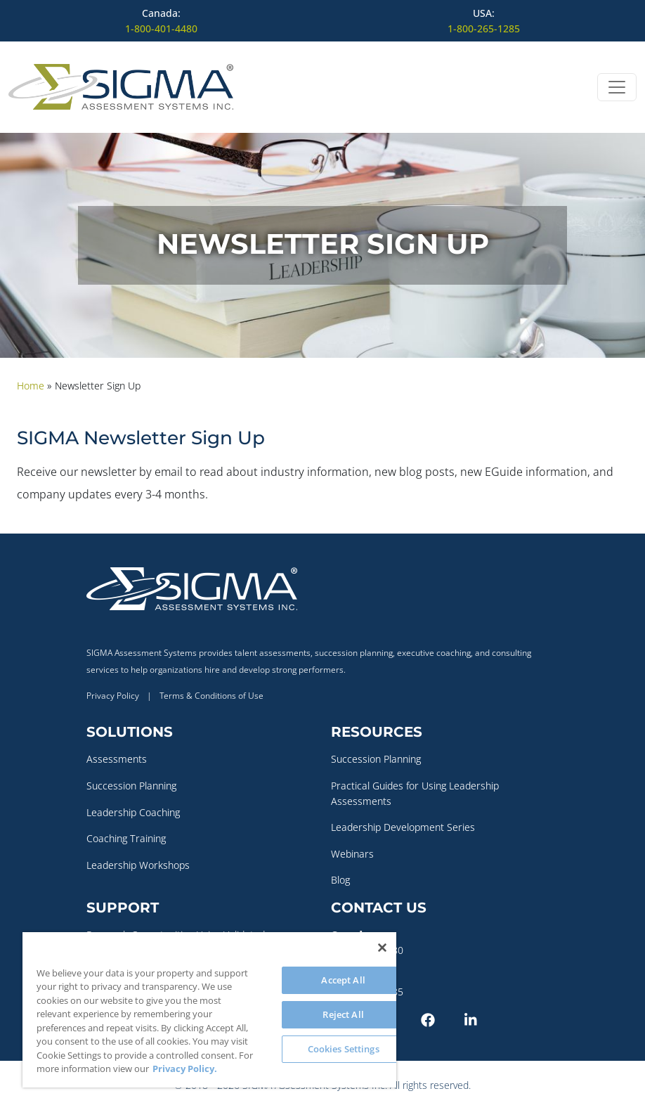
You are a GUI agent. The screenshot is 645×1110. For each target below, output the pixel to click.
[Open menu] (617, 87)
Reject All (342, 1014)
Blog (340, 879)
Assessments (116, 759)
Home (30, 385)
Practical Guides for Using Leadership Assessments (415, 793)
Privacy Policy (112, 696)
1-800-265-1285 (484, 28)
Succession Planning (131, 785)
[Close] (382, 947)
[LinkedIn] (483, 1018)
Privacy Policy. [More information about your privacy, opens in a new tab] (184, 1068)
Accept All (343, 980)
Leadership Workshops (138, 865)
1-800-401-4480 (161, 28)
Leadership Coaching (133, 812)
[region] (209, 1010)
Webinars (352, 853)
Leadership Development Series (403, 827)
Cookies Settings (343, 1049)
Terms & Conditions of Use (211, 696)
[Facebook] (440, 1018)
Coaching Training (126, 838)
